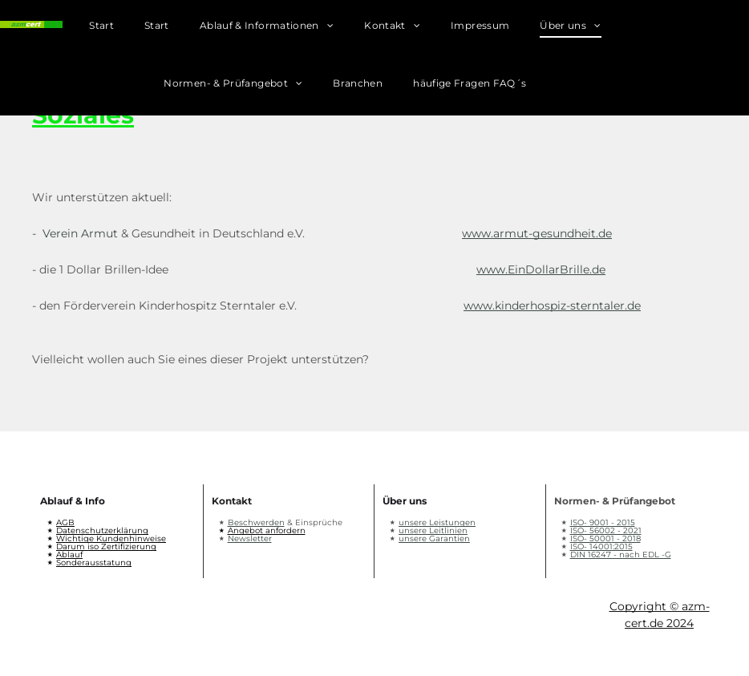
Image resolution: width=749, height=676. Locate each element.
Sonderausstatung (94, 562)
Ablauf (69, 554)
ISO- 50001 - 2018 (605, 538)
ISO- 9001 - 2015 (602, 522)
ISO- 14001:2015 (601, 546)
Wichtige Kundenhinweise (111, 538)
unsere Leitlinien (433, 530)
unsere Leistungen (437, 522)
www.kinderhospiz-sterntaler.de (552, 305)
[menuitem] (116, 29)
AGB (65, 522)
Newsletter (250, 538)
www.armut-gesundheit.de (537, 233)
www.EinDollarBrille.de (540, 269)
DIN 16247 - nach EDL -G (620, 554)
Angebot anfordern (267, 530)
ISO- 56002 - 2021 (606, 530)
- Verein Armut (75, 233)
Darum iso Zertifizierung (106, 546)
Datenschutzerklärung (102, 530)
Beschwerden (256, 522)
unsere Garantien (434, 538)
